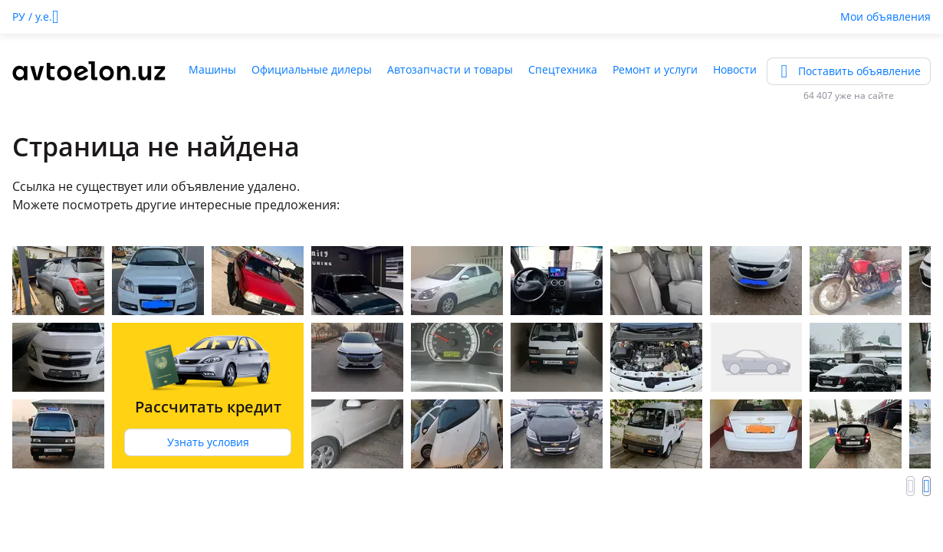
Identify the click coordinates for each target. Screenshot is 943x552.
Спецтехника (562, 69)
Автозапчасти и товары (450, 69)
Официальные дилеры (311, 69)
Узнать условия (208, 442)
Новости (735, 69)
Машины (212, 69)
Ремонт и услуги (655, 69)
